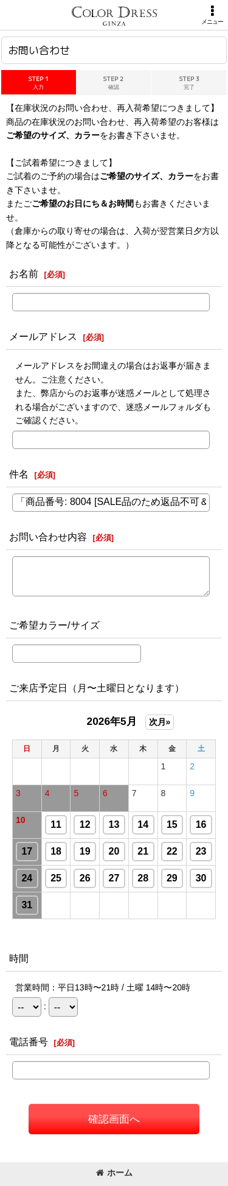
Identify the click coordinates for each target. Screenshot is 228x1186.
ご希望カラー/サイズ (54, 624)
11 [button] (55, 824)
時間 (19, 958)
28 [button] (142, 878)
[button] (212, 15)
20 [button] (114, 851)
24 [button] (26, 878)
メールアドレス (43, 336)
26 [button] (85, 878)
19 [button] (85, 851)
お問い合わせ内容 (48, 536)
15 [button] (172, 824)
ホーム (114, 1172)
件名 (19, 473)
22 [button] (172, 851)
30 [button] (201, 878)
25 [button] (55, 878)
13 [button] (114, 824)
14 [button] (142, 824)
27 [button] (114, 878)
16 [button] (201, 824)
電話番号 (28, 1041)
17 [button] (26, 851)
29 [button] (172, 878)
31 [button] (26, 905)
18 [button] (55, 851)
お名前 (23, 273)
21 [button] (142, 851)
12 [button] (85, 824)
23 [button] (201, 851)
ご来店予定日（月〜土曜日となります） (96, 687)
